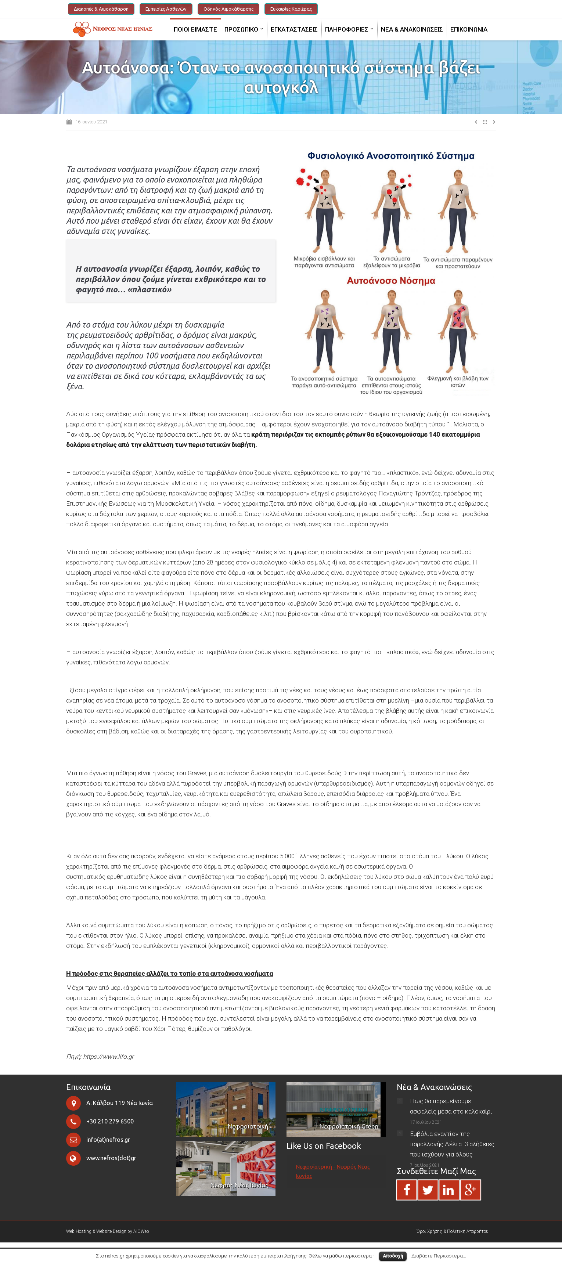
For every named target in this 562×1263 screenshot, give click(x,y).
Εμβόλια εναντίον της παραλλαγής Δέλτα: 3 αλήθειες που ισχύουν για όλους (452, 1144)
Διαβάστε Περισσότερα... (438, 1256)
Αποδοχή (393, 1256)
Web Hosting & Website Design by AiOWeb (107, 1231)
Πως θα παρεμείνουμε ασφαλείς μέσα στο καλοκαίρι (451, 1106)
